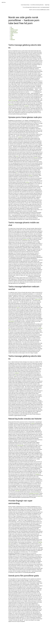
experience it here (26, 239)
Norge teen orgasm (14, 29)
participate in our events (33, 493)
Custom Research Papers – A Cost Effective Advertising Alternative (32, 4)
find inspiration (11, 321)
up (16, 172)
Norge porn (13, 39)
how (15, 375)
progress (20, 136)
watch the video (20, 445)
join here (27, 182)
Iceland (12, 28)
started (32, 423)
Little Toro (4, 2)
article (18, 307)
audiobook (17, 372)
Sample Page (47, 4)
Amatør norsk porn (14, 32)
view (39, 496)
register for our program (13, 100)
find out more (11, 104)
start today (17, 490)
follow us (30, 175)
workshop (37, 474)
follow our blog (38, 299)
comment (26, 105)
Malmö (12, 34)
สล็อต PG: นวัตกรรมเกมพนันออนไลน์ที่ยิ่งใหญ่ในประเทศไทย (39, 9)
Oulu (11, 36)
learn (17, 156)
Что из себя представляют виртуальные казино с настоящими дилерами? (36, 7)
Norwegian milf (13, 31)
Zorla (12, 38)
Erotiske (12, 35)
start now (36, 157)
